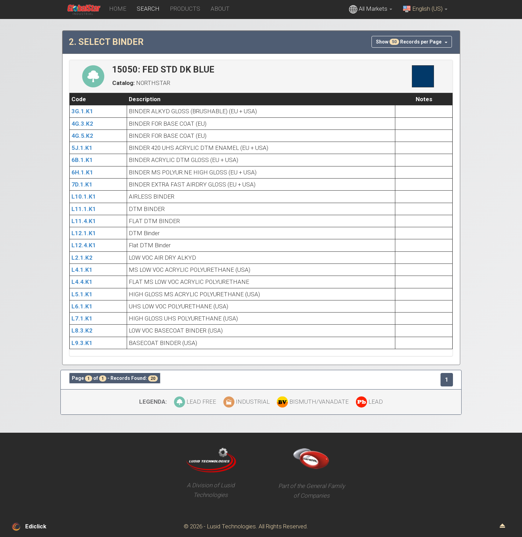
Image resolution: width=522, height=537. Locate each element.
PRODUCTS (185, 8)
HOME (117, 8)
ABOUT (220, 8)
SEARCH (148, 8)
